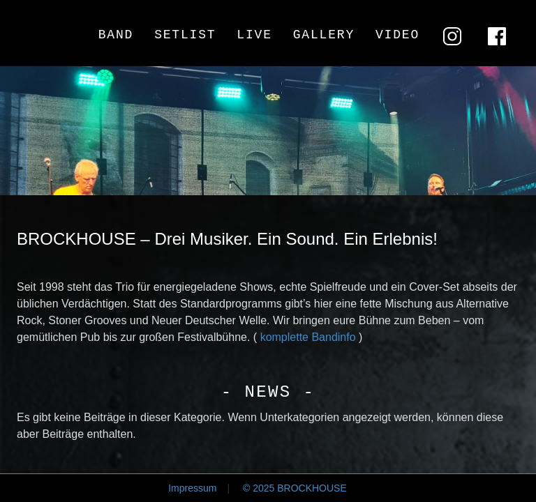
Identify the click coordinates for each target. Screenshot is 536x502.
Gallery (324, 35)
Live (254, 35)
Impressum (192, 488)
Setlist (185, 35)
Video (397, 35)
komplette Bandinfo (308, 337)
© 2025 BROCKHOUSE (295, 488)
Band (115, 35)
